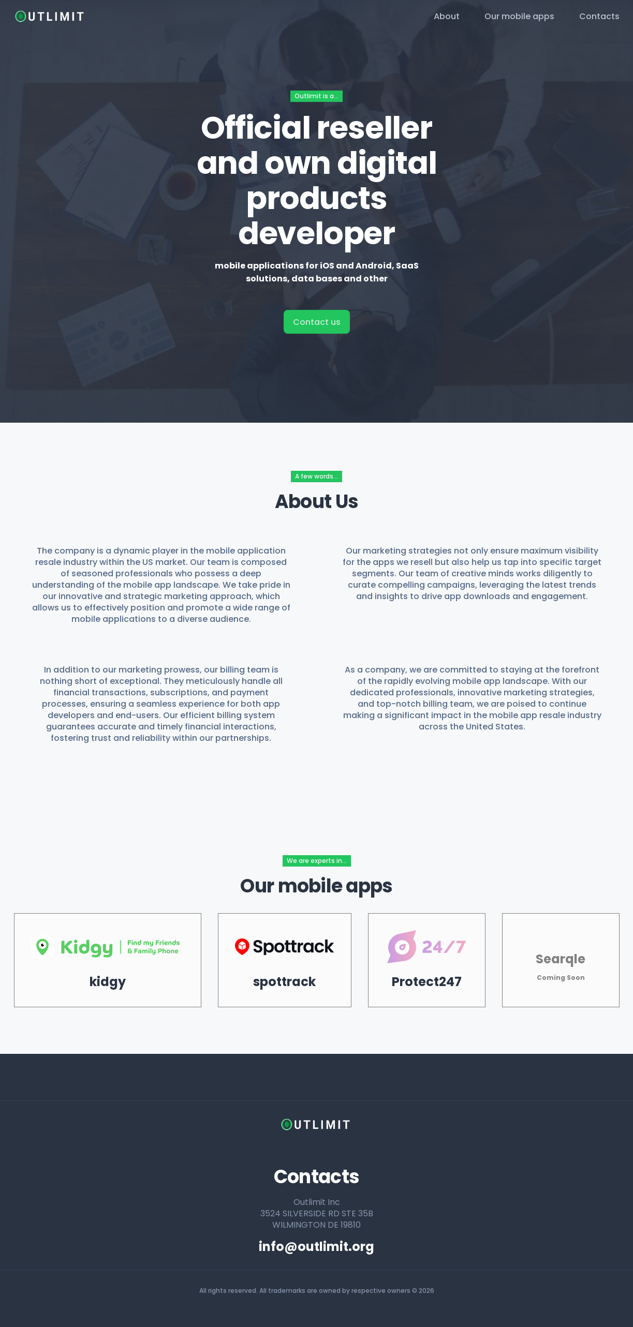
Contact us (317, 322)
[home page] (50, 16)
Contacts (599, 16)
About (447, 16)
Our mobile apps (519, 16)
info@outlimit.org (316, 1246)
